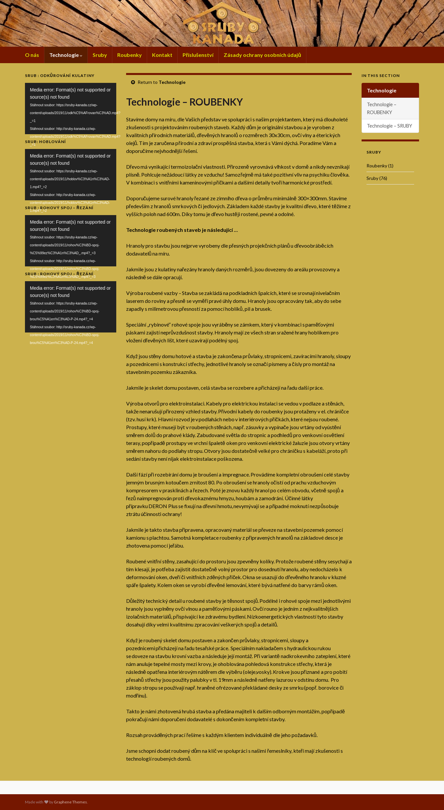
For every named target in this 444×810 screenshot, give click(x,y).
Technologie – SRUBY (389, 126)
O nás (32, 55)
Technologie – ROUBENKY (381, 108)
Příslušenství (198, 55)
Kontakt (162, 55)
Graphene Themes (70, 801)
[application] (70, 108)
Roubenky (129, 55)
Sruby (100, 55)
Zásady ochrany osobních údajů (262, 55)
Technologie (65, 55)
